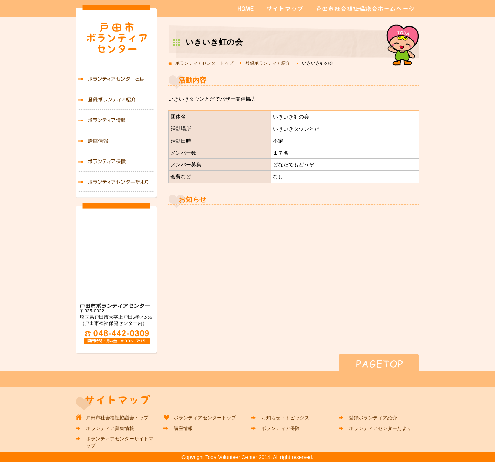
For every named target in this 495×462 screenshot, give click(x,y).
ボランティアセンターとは (116, 78)
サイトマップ (286, 8)
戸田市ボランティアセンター (116, 40)
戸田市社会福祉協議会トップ (117, 417)
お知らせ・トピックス (285, 417)
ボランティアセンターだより (116, 181)
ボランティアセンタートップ (204, 63)
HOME (245, 8)
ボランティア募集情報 (116, 119)
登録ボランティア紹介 (267, 63)
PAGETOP (247, 362)
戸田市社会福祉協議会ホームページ (365, 8)
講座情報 (116, 140)
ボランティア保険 (116, 161)
